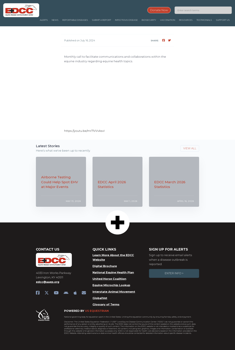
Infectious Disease (126, 20)
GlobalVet (100, 298)
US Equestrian (97, 310)
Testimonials (204, 20)
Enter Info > (174, 273)
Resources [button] (186, 20)
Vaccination (167, 20)
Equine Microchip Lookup (111, 285)
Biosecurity (149, 20)
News (55, 20)
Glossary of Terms (106, 304)
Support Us (223, 20)
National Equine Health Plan (113, 272)
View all (189, 148)
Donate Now (159, 10)
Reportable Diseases (75, 20)
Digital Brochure (105, 266)
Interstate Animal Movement (114, 291)
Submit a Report (101, 20)
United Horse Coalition (109, 278)
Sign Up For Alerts (168, 249)
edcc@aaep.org (47, 282)
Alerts (44, 20)
